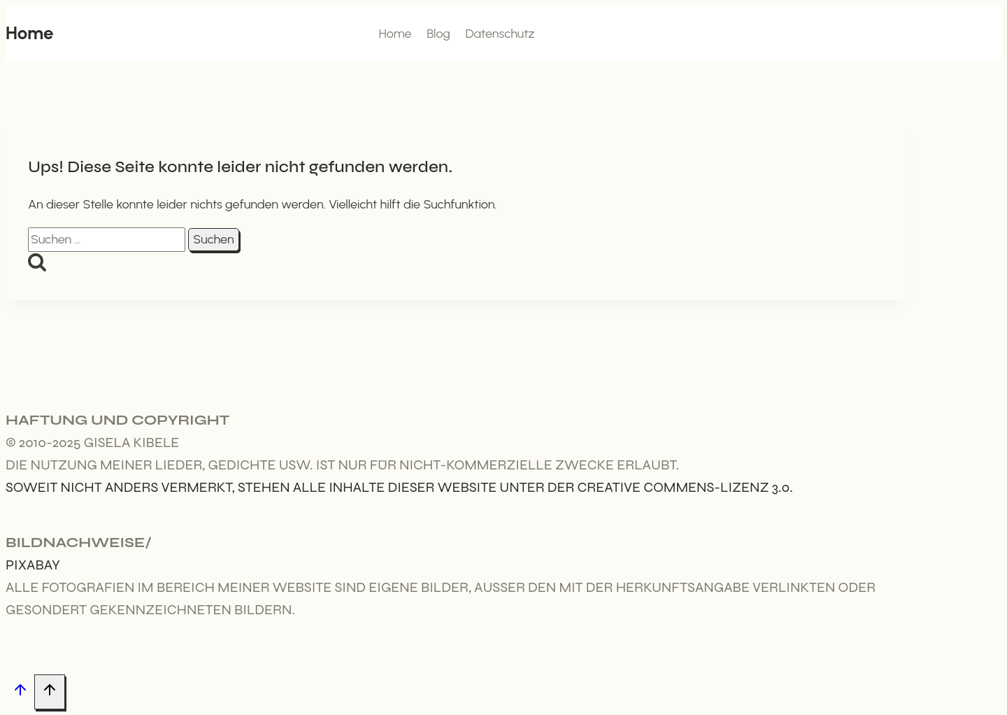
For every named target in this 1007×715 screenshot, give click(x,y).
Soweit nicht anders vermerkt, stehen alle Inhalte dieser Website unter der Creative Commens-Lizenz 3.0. (399, 487)
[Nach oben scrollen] (20, 692)
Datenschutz (499, 33)
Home (394, 33)
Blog (438, 33)
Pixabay (33, 565)
